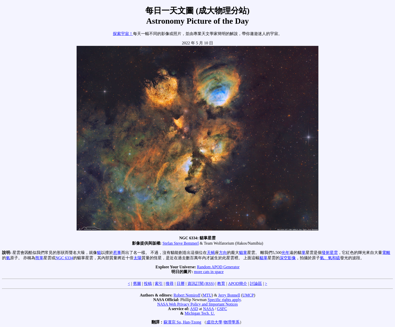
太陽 (138, 258)
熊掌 (39, 258)
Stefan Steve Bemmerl (180, 243)
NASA (208, 309)
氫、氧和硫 (330, 258)
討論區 (256, 283)
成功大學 (214, 322)
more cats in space (209, 272)
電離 (386, 252)
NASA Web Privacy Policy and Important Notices (197, 304)
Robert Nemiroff (187, 295)
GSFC (222, 309)
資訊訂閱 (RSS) (200, 283)
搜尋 (170, 283)
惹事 (117, 252)
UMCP (248, 295)
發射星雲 (330, 252)
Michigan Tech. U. (200, 313)
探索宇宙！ (123, 33)
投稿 (148, 283)
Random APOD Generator (218, 267)
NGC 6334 (64, 258)
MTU (207, 295)
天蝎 (211, 252)
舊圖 (137, 283)
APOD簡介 (237, 283)
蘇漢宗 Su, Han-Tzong (182, 322)
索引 (159, 283)
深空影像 (288, 258)
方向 (223, 252)
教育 (221, 283)
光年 (285, 252)
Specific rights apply (224, 300)
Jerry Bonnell (229, 295)
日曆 (181, 283)
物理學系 (231, 322)
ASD (194, 309)
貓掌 (243, 252)
